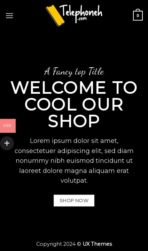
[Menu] (9, 15)
